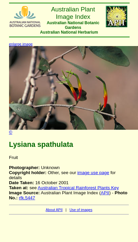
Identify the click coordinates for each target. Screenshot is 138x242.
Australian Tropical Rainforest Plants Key (78, 187)
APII (105, 192)
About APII (54, 210)
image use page (93, 172)
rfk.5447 (27, 197)
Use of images (81, 210)
